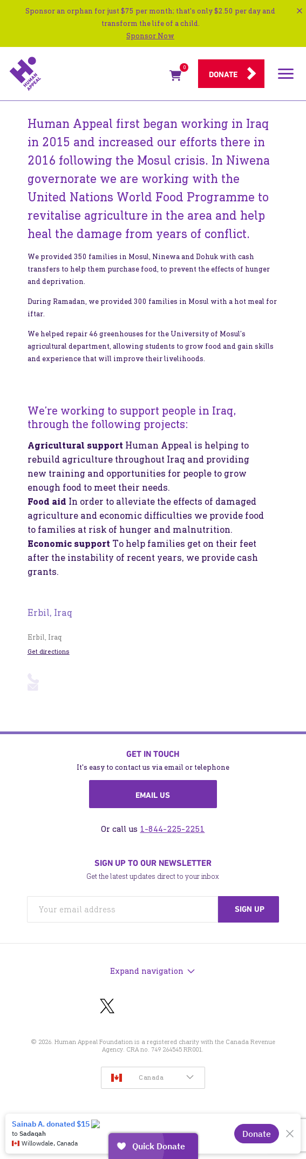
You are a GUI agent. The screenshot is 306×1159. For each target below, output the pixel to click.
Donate (223, 74)
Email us (152, 795)
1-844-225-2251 (172, 829)
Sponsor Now (150, 35)
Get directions (49, 651)
